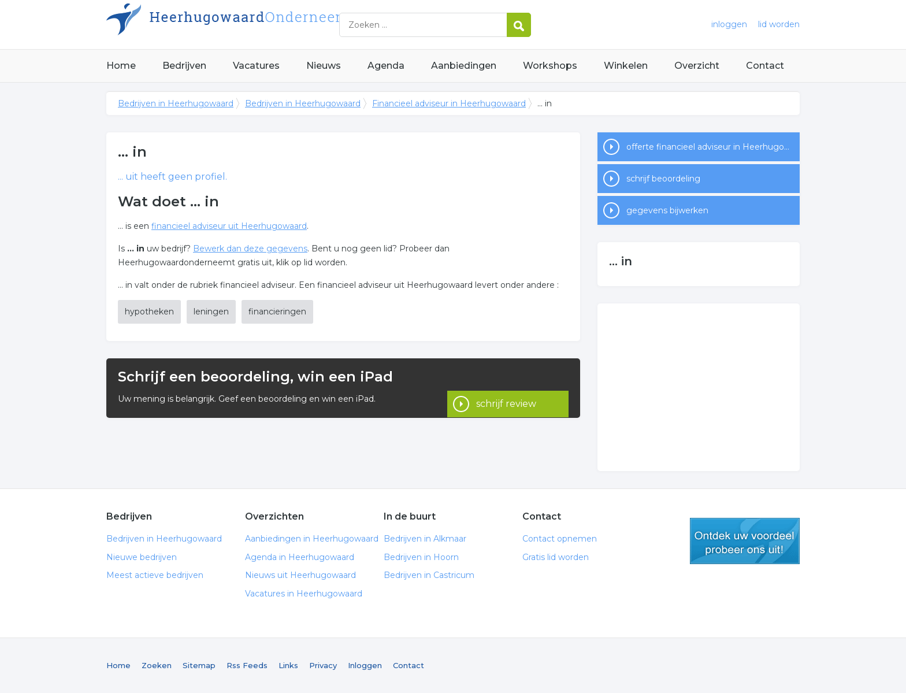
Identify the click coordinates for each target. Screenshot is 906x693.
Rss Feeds (247, 665)
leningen (211, 311)
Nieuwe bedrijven (141, 557)
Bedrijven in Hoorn (421, 557)
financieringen (277, 311)
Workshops (550, 65)
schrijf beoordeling (663, 178)
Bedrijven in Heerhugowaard (250, 24)
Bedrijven (184, 65)
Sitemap (199, 665)
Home (121, 65)
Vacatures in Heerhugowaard (303, 593)
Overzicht (696, 65)
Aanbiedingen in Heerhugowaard (311, 538)
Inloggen (365, 665)
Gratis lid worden (555, 557)
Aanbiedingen (463, 65)
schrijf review (506, 387)
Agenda (385, 65)
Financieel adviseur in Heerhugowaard (449, 103)
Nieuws (323, 65)
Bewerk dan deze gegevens (250, 248)
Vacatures (256, 65)
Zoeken (157, 665)
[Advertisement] (698, 387)
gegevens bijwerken (667, 210)
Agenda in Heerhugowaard (299, 557)
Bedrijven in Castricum (429, 575)
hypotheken (149, 311)
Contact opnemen (559, 538)
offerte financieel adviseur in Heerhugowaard (713, 147)
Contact (765, 65)
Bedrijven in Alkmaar (425, 538)
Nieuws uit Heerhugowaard (300, 575)
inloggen (729, 24)
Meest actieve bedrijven (154, 575)
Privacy (323, 665)
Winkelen (626, 65)
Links (288, 665)
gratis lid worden (745, 541)
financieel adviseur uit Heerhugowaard (229, 226)
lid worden (779, 24)
